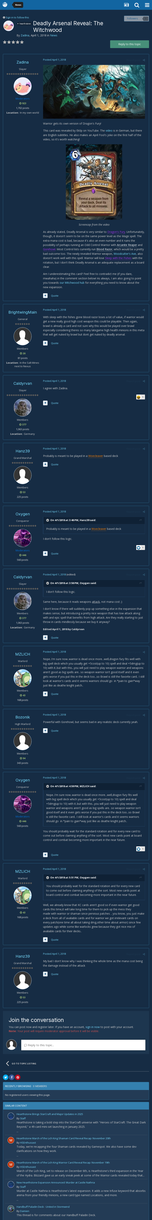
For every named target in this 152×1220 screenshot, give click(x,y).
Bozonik (22, 713)
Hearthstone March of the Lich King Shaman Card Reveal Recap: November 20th (64, 1135)
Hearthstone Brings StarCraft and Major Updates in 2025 (50, 1110)
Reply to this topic (129, 44)
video (108, 132)
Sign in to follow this (17, 17)
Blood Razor (103, 250)
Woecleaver (94, 452)
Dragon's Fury (115, 233)
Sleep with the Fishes (117, 259)
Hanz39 (23, 447)
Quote (53, 292)
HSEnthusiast (28, 1139)
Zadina (25, 35)
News (53, 35)
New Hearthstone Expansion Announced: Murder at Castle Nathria (56, 1179)
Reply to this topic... (39, 1042)
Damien (24, 1207)
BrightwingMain (22, 309)
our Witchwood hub (54, 284)
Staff (23, 1115)
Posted (53, 59)
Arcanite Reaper (126, 246)
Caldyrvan (22, 380)
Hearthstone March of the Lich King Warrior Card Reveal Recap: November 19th (63, 1159)
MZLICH (22, 651)
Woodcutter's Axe (124, 255)
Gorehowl (48, 250)
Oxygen (23, 510)
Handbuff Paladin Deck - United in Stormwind (43, 1203)
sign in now (93, 1023)
